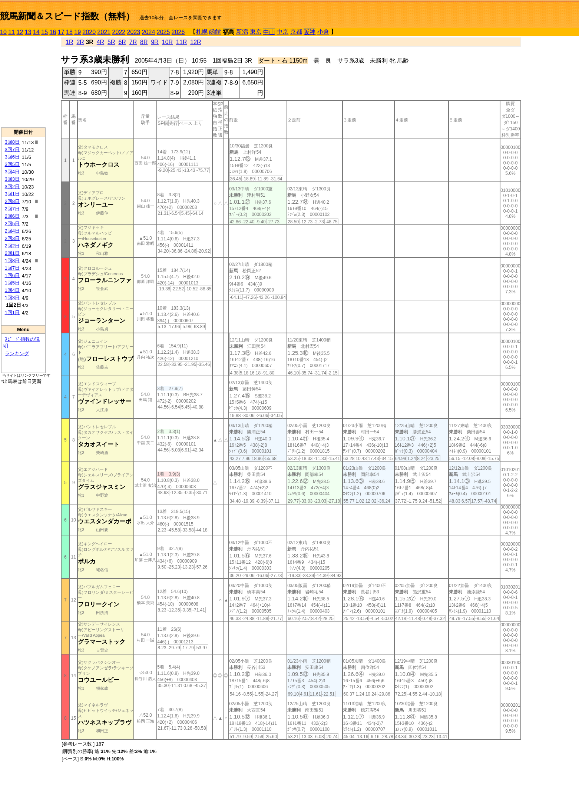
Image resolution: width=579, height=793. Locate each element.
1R (69, 42)
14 (36, 32)
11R (181, 42)
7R (133, 42)
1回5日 (12, 283)
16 (53, 32)
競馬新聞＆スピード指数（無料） (67, 16)
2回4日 (12, 231)
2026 (178, 32)
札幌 (202, 32)
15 (44, 32)
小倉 (323, 32)
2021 (104, 32)
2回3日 (12, 238)
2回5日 (12, 223)
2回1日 (12, 253)
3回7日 (12, 149)
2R (80, 42)
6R (122, 42)
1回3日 (12, 297)
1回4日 (12, 290)
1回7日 (12, 268)
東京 (256, 32)
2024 (148, 32)
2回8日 (12, 201)
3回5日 (12, 164)
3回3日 (12, 179)
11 (11, 32)
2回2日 (12, 246)
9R (154, 42)
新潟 (242, 32)
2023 (133, 32)
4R (100, 42)
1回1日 (12, 312)
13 (28, 32)
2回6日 (12, 216)
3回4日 (12, 171)
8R (144, 42)
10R (167, 42)
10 (3, 32)
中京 (282, 32)
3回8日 (12, 142)
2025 (163, 32)
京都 (296, 32)
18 (69, 32)
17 (61, 32)
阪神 (309, 32)
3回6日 (12, 157)
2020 (89, 32)
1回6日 (12, 275)
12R (195, 42)
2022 (119, 32)
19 (77, 32)
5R (111, 42)
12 (20, 32)
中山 (269, 32)
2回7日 (12, 208)
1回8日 (12, 260)
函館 (215, 32)
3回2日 (12, 186)
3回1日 (12, 194)
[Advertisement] (23, 81)
